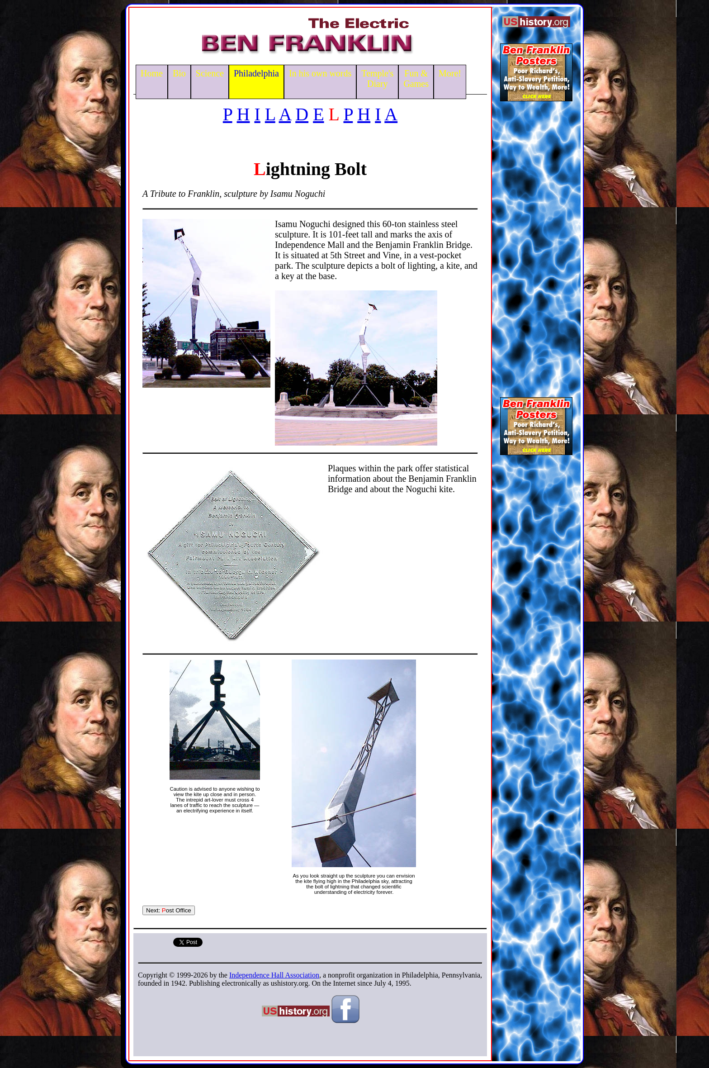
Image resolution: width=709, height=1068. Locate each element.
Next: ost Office (168, 910)
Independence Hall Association (274, 975)
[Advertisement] (536, 246)
